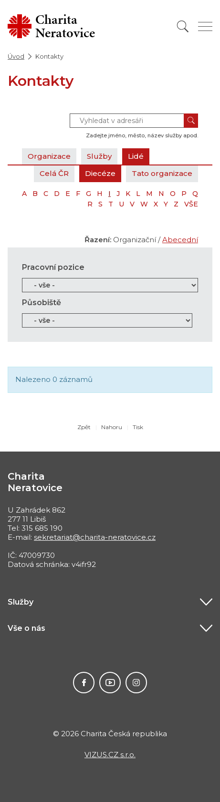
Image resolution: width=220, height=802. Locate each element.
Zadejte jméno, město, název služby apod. (142, 135)
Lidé (136, 156)
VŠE (191, 204)
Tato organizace (162, 173)
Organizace (49, 156)
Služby (99, 156)
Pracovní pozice (53, 267)
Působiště (41, 302)
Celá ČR (54, 173)
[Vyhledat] (182, 26)
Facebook (83, 682)
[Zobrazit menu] (205, 26)
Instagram (136, 682)
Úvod (16, 56)
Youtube (110, 682)
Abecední (180, 239)
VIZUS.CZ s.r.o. (110, 754)
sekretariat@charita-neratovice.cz (95, 537)
